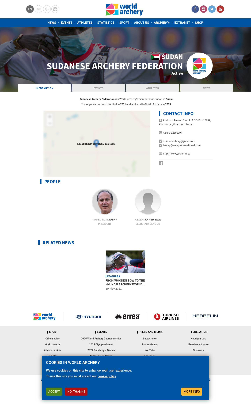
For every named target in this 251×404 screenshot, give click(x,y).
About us (141, 22)
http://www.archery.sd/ (176, 155)
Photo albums (150, 346)
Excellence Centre (198, 346)
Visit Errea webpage (127, 318)
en (30, 9)
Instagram (203, 9)
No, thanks (76, 391)
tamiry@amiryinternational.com (182, 147)
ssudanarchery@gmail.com (179, 142)
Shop (199, 22)
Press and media (150, 333)
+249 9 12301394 (172, 134)
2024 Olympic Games (101, 346)
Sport (124, 22)
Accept (54, 391)
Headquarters (198, 340)
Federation (199, 333)
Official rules (52, 340)
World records (52, 346)
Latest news (150, 340)
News (51, 22)
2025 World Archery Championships (101, 340)
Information (44, 89)
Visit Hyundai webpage (88, 318)
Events (67, 22)
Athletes (84, 22)
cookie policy (107, 376)
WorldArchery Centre (55, 9)
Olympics (38, 9)
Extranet (182, 22)
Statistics (106, 22)
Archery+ (161, 22)
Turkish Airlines (166, 318)
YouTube (220, 9)
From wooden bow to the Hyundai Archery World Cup (125, 286)
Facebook (195, 9)
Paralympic (47, 9)
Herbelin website (205, 318)
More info (192, 391)
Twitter (212, 9)
